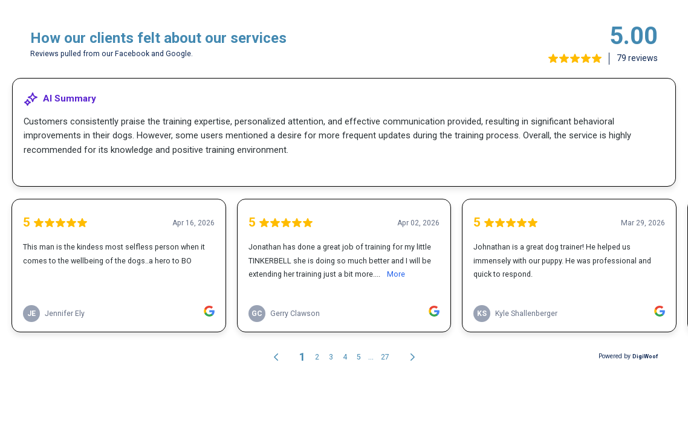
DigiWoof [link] (645, 356)
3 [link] (331, 357)
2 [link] (317, 357)
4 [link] (345, 357)
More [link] (396, 274)
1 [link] (302, 356)
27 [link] (385, 357)
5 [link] (359, 357)
